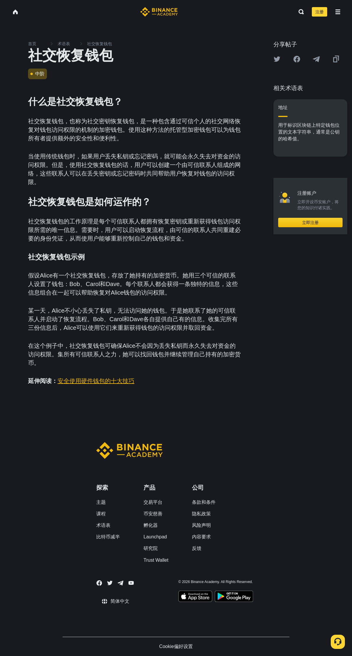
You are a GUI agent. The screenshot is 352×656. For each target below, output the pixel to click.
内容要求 (201, 536)
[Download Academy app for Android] (234, 597)
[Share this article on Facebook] (296, 59)
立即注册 (310, 222)
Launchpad (155, 536)
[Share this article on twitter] (277, 59)
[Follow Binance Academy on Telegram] (120, 583)
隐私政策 (201, 513)
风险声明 (201, 525)
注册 (319, 11)
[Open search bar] (299, 12)
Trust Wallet (156, 560)
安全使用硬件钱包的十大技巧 (96, 381)
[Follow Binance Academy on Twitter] (110, 583)
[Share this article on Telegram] (316, 59)
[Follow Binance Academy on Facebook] (99, 583)
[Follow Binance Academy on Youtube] (131, 583)
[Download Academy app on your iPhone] (195, 597)
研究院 (151, 548)
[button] (337, 11)
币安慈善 (153, 513)
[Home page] (159, 12)
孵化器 (151, 525)
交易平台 (153, 502)
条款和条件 (204, 502)
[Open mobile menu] (338, 12)
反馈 (196, 548)
